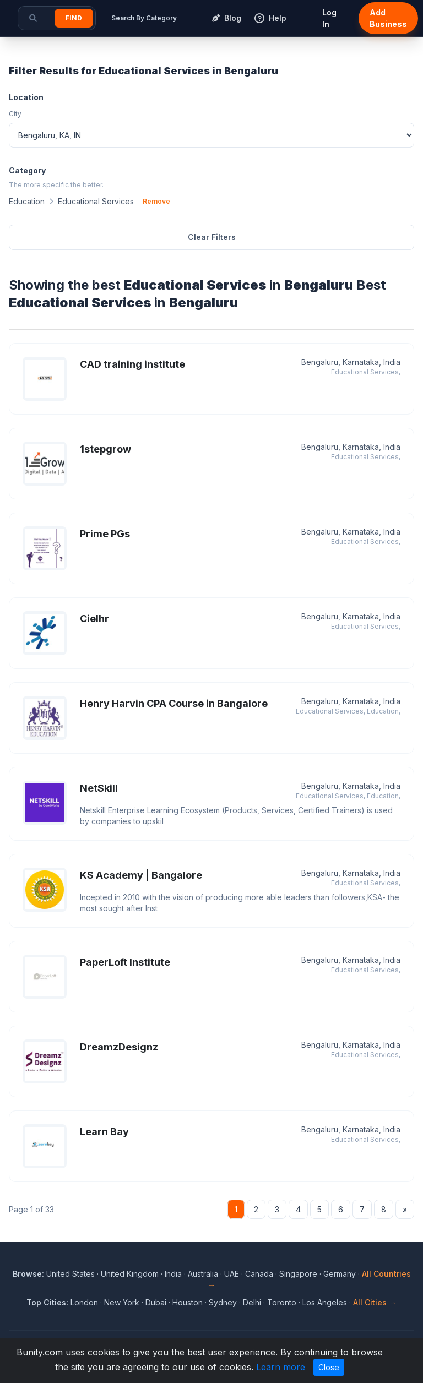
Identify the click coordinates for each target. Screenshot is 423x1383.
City (15, 114)
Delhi (252, 1302)
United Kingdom (130, 1273)
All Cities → (375, 1302)
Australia (203, 1273)
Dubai (155, 1302)
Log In (329, 18)
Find (74, 18)
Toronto (281, 1302)
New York (121, 1302)
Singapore (298, 1273)
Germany (339, 1273)
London (84, 1302)
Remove (156, 201)
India (173, 1273)
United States (70, 1273)
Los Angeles (324, 1302)
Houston (187, 1302)
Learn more (280, 1367)
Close (328, 1367)
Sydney (223, 1302)
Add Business (388, 18)
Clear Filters (212, 237)
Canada (259, 1273)
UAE (231, 1273)
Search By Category (144, 18)
